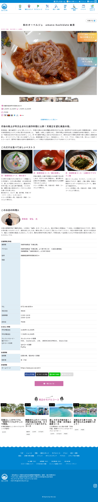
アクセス (82, 1)
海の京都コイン (73, 1)
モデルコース (56, 453)
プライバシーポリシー (71, 463)
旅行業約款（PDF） (57, 461)
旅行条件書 (67, 461)
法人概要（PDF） (32, 461)
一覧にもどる (49, 384)
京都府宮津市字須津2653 (12, 106)
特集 (36, 453)
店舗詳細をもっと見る (49, 119)
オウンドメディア (51, 455)
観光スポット (45, 453)
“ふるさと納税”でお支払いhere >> (87, 37)
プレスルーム (59, 1)
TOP (21, 453)
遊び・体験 (74, 453)
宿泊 (19, 455)
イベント (40, 455)
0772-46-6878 (26, 307)
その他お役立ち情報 (41, 463)
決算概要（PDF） (44, 461)
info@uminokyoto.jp (21, 481)
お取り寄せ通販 (29, 455)
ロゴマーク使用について (27, 463)
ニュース (29, 453)
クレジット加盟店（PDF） (56, 463)
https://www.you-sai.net (30, 368)
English (90, 1)
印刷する (91, 21)
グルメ (65, 453)
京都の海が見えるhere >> (87, 61)
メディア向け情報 (74, 455)
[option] (49, 63)
